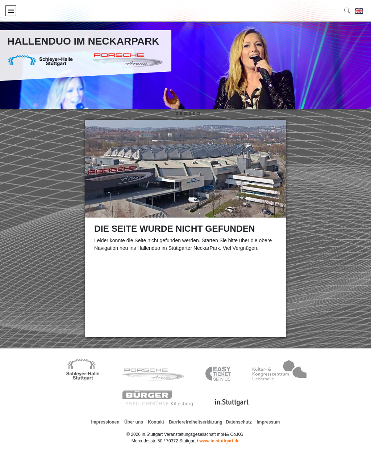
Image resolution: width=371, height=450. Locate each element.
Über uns (133, 422)
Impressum (268, 422)
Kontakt (156, 422)
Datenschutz (239, 422)
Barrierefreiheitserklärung (195, 422)
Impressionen (105, 422)
